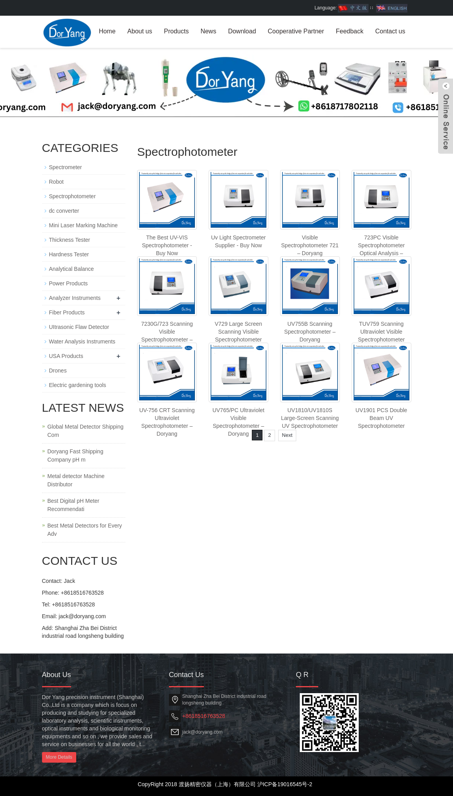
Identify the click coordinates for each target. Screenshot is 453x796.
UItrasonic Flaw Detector (79, 327)
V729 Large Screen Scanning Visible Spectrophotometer (238, 332)
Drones (58, 370)
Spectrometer (65, 167)
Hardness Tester (69, 254)
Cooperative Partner (296, 31)
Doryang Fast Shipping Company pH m (75, 455)
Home (107, 31)
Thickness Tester (69, 240)
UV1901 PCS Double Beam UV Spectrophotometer (381, 418)
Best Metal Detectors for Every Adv (85, 529)
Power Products (68, 283)
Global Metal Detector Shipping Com (86, 431)
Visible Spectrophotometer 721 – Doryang (310, 245)
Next (287, 435)
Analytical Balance (71, 269)
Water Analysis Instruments (82, 341)
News (208, 31)
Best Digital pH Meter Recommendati (73, 505)
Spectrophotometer (72, 196)
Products (176, 31)
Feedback (349, 31)
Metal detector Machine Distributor (76, 480)
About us (139, 31)
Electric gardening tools (77, 385)
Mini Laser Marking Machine (83, 225)
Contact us (390, 31)
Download (242, 31)
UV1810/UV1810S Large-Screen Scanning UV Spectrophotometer (310, 418)
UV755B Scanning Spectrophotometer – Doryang (310, 332)
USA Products (66, 356)
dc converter (64, 211)
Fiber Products (67, 312)
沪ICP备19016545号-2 (284, 784)
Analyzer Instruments (75, 298)
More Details (59, 757)
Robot (56, 182)
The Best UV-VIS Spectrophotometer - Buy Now (167, 245)
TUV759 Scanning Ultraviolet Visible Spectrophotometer (381, 332)
